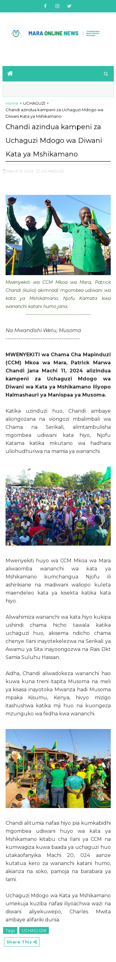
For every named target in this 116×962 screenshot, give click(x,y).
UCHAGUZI (34, 103)
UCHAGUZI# (34, 930)
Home (12, 103)
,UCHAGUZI (52, 171)
